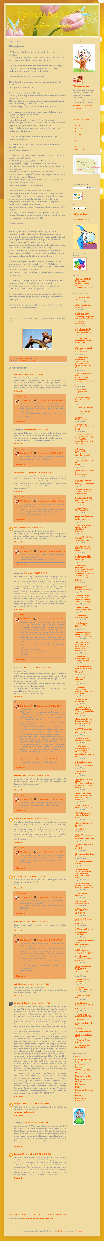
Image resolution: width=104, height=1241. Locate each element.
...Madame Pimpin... (84, 862)
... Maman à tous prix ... (83, 1041)
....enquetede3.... (82, 607)
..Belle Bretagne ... (83, 813)
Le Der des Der (82, 773)
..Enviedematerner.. (84, 435)
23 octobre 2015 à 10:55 (37, 668)
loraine (17, 1154)
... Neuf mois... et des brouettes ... (83, 708)
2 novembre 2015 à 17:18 (36, 776)
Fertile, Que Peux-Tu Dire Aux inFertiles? (84, 886)
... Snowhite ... (81, 909)
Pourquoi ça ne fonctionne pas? (82, 454)
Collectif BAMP (83, 279)
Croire (78, 464)
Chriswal (18, 876)
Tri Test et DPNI (82, 540)
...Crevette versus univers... (83, 763)
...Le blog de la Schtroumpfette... (83, 870)
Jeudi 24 (79, 848)
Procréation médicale (81, 1099)
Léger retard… (81, 342)
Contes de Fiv (25, 358)
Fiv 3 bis (79, 129)
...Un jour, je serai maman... (83, 349)
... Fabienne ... (81, 615)
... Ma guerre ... (82, 893)
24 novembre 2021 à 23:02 (38, 1123)
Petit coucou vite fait (84, 838)
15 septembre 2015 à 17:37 (50, 501)
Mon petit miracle (83, 740)
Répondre (19, 391)
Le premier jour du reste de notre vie (83, 722)
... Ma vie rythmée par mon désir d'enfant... (83, 527)
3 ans (77, 550)
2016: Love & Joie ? (84, 636)
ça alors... (79, 307)
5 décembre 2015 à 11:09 (50, 852)
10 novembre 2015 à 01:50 (34, 818)
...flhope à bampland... (80, 450)
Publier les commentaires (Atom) (38, 1218)
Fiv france (80, 1084)
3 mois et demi (82, 944)
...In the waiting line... (84, 854)
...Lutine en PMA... (83, 489)
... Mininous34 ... (83, 980)
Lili (15, 528)
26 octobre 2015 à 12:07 (50, 619)
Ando (16, 818)
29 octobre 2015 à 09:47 (43, 759)
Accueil (37, 1214)
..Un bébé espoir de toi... (84, 462)
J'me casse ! (80, 681)
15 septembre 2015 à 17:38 (51, 551)
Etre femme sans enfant (83, 1080)
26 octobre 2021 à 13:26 (36, 1104)
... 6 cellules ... (81, 508)
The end (78, 982)
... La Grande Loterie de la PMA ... (84, 1005)
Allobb (17, 374)
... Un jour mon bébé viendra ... (82, 314)
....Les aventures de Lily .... (84, 517)
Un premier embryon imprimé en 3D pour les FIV (84, 785)
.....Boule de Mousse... (80, 566)
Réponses (22, 396)
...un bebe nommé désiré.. (83, 780)
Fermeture (79, 701)
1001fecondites (83, 1070)
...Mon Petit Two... (83, 793)
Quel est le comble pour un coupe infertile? (83, 797)
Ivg (76, 997)
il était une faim (82, 617)
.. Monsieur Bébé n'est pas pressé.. (83, 557)
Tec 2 (78, 135)
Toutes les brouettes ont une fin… (84, 712)
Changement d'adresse (81, 934)
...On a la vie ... (81, 901)
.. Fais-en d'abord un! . (83, 1024)
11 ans (78, 299)
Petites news (81, 474)
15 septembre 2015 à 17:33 (51, 400)
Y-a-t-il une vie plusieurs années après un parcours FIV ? (83, 364)
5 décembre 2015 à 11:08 (50, 799)
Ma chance (80, 856)
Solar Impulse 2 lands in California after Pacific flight (83, 599)
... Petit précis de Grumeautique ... (83, 330)
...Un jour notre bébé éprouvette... (83, 547)
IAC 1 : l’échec (81, 419)
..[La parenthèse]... (83, 919)
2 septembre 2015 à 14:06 (38, 472)
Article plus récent (18, 1214)
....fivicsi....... (79, 1028)
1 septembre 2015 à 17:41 (37, 429)
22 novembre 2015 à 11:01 (36, 876)
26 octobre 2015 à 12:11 (49, 706)
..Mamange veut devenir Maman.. (83, 634)
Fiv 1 (77, 147)
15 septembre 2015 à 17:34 (51, 453)
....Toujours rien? (83, 297)
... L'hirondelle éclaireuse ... (81, 358)
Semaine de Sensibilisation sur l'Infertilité (83, 691)
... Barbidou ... (81, 771)
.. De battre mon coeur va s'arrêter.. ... (84, 668)
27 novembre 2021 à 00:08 (36, 1154)
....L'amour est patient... (81, 587)
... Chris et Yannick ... (84, 408)
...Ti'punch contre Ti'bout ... (83, 481)
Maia (77, 1056)
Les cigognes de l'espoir (83, 1060)
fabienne (18, 776)
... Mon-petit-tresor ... (84, 930)
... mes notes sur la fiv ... (84, 845)
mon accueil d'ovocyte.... (28, 361)
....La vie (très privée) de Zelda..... (83, 339)
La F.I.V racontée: (81, 220)
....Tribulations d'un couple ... (84, 538)
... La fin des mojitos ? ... (81, 624)
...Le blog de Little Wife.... (83, 1036)
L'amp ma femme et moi (84, 1091)
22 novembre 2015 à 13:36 (37, 921)
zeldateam (19, 472)
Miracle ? (79, 895)
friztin (60, 1231)
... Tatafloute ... (82, 425)
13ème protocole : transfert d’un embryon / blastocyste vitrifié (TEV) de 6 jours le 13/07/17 (83, 496)
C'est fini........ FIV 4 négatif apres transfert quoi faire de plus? (83, 957)
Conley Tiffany (21, 1003)
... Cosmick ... (81, 987)
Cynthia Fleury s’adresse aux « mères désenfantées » (84, 380)
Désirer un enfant (83, 1076)
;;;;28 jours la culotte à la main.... (84, 951)
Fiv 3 (77, 132)
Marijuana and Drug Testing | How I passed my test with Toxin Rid (84, 440)
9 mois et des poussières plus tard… (82, 875)
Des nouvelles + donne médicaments (84, 659)
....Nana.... (79, 417)
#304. (78, 864)
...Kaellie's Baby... (83, 397)
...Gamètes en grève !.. (84, 471)
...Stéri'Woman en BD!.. (83, 836)
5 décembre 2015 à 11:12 (49, 940)
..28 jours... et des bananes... (83, 679)
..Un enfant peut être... (83, 375)
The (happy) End (82, 510)
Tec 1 (77, 138)
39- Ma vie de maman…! (81, 973)
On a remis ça (81, 733)
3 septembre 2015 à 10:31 (30, 528)
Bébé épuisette (82, 1073)
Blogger (78, 1231)
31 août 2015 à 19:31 (32, 374)
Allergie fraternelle (83, 333)
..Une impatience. (83, 305)
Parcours (79, 150)
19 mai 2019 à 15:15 (39, 1003)
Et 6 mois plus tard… (84, 766)
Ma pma (79, 1095)
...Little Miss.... (81, 699)
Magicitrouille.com (83, 807)
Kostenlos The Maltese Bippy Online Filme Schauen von (81, 647)
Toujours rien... (81, 392)
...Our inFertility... (82, 883)
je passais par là (82, 903)
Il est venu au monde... (81, 922)
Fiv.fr (77, 1087)
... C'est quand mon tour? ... (84, 941)
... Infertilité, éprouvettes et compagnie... (82, 748)
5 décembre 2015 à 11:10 (49, 897)
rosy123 (18, 1104)
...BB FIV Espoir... (83, 642)
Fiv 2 (77, 141)
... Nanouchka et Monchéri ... (82, 1046)
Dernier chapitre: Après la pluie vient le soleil (84, 754)
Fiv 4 (77, 126)
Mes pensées (81, 352)
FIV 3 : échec (81, 1008)
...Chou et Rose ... (83, 738)
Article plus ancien (57, 1214)
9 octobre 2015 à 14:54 (36, 573)
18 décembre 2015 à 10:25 (35, 984)
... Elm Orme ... (81, 656)
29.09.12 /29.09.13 (80, 912)
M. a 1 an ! (79, 531)
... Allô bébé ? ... (82, 390)
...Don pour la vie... (83, 719)
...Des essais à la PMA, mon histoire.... (83, 968)
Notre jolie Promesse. (84, 484)
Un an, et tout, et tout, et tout (82, 828)
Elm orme (24, 759)
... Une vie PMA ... (83, 995)
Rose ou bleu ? (82, 520)
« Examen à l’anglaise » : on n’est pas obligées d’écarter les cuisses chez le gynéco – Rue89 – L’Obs (84, 574)
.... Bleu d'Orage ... (83, 595)
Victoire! (79, 627)
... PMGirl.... (80, 1019)
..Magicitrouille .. (83, 805)
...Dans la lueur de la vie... (83, 824)
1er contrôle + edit (83, 609)
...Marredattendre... (83, 1031)
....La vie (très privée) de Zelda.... (83, 1015)
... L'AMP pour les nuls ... (83, 730)
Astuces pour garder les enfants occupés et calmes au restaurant (84, 320)
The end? (79, 672)
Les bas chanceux (83, 589)
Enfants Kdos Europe (82, 1066)
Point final (79, 560)
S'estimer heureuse (83, 989)
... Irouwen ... (80, 687)
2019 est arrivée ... (83, 411)
